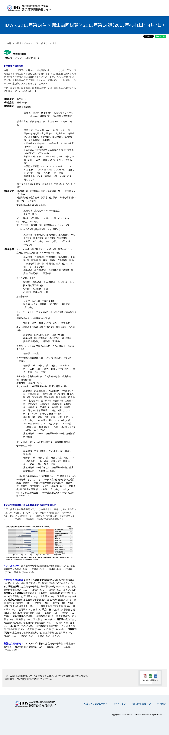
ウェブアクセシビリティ (95, 704)
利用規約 (162, 704)
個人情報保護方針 (141, 704)
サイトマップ (120, 704)
